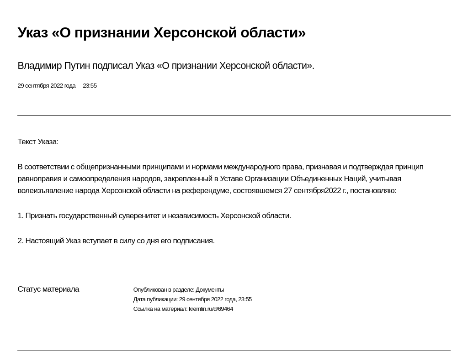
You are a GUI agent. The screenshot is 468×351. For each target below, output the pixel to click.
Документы (210, 289)
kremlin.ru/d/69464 (211, 308)
